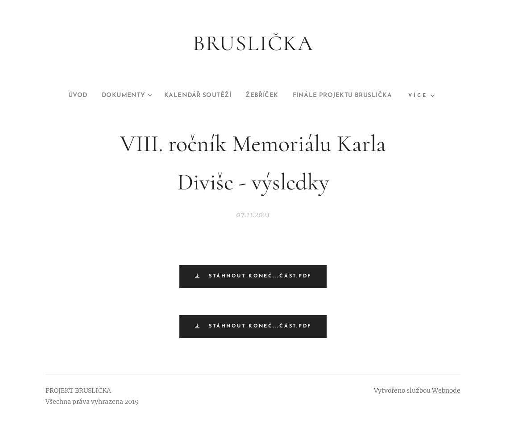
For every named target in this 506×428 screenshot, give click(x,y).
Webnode (446, 390)
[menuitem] (59, 95)
